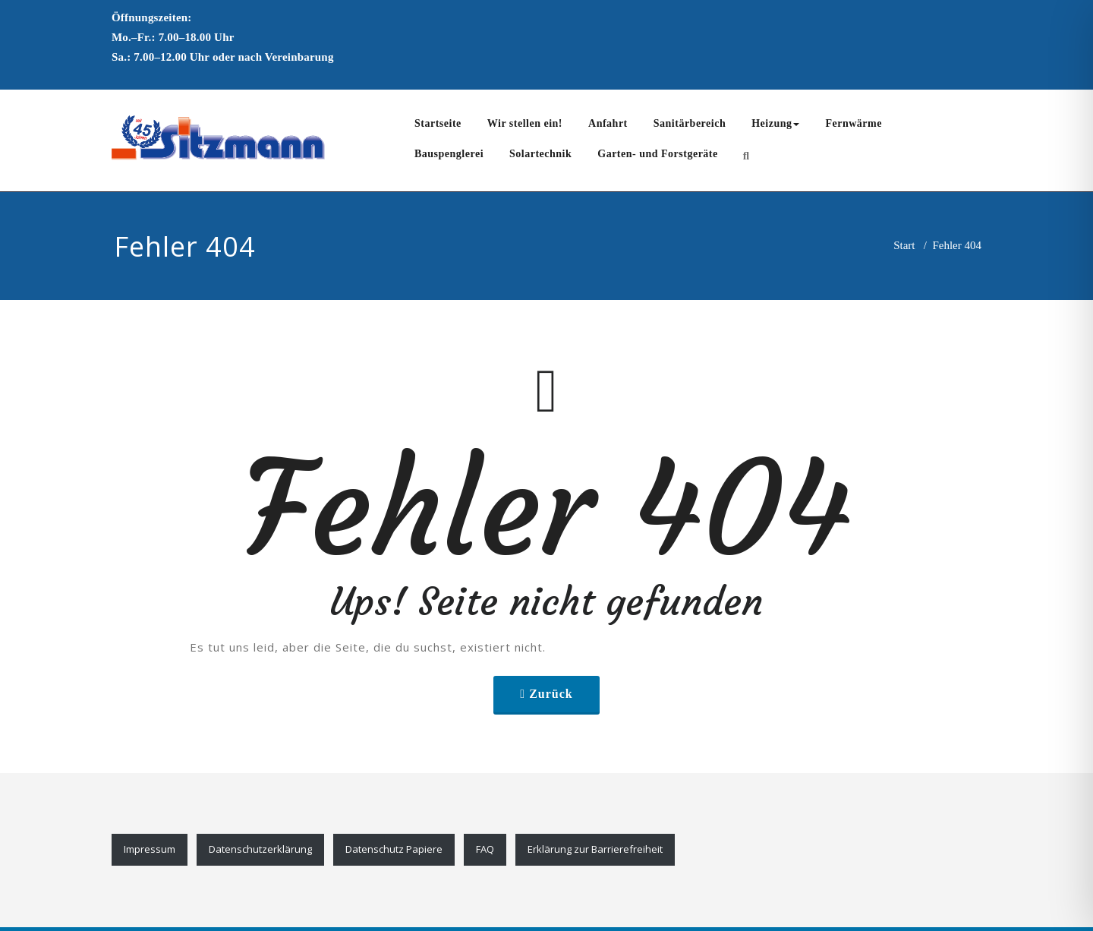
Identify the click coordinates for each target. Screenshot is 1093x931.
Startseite (437, 123)
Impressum (149, 849)
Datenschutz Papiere (394, 849)
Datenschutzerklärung (260, 849)
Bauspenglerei (449, 153)
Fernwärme (853, 123)
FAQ (485, 849)
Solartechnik (540, 153)
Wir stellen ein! (524, 123)
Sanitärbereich (690, 123)
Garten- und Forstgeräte (657, 153)
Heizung (775, 123)
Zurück (551, 693)
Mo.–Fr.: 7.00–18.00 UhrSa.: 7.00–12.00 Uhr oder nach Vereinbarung (223, 37)
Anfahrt (608, 123)
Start (904, 245)
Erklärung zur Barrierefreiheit (595, 849)
